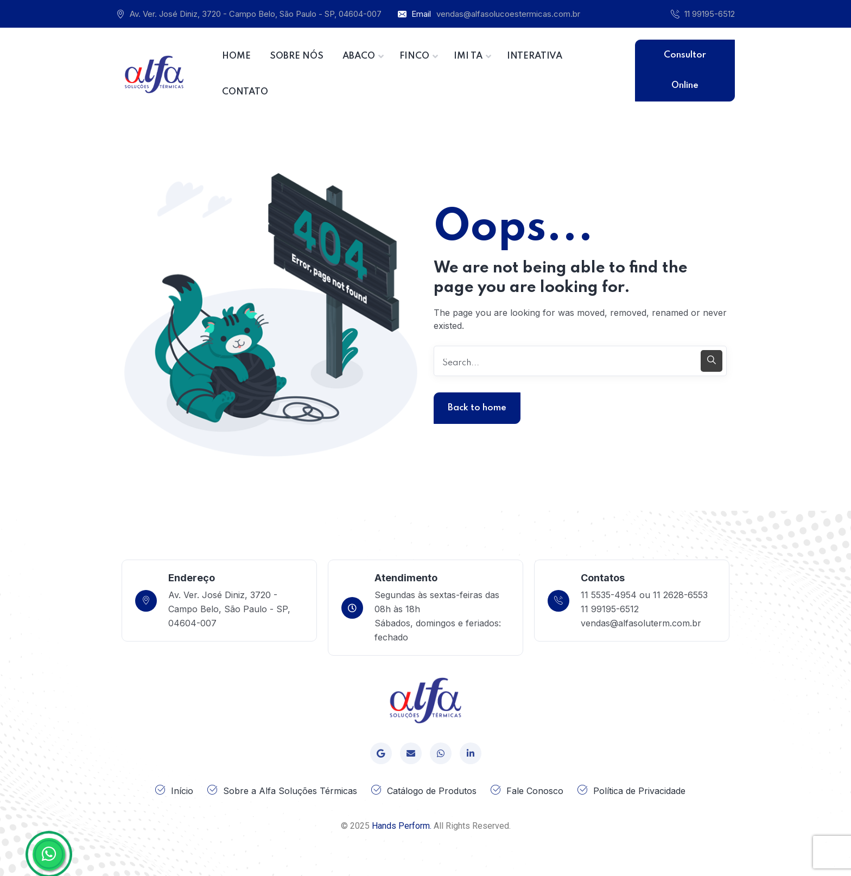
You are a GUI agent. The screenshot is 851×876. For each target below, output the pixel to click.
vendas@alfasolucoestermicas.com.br (508, 14)
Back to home (477, 407)
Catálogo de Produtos (432, 790)
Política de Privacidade (639, 790)
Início (182, 790)
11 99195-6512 (709, 14)
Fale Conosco (534, 790)
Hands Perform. (401, 826)
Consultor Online (685, 70)
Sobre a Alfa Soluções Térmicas (290, 790)
